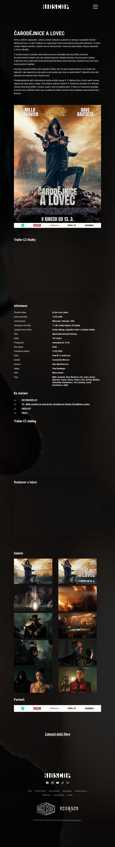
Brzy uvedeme (54, 791)
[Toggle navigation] (95, 7)
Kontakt (70, 795)
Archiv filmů (67, 791)
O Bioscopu (46, 795)
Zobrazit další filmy (57, 734)
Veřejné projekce (81, 791)
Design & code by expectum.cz (71, 820)
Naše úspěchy (59, 795)
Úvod (30, 791)
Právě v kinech (40, 791)
